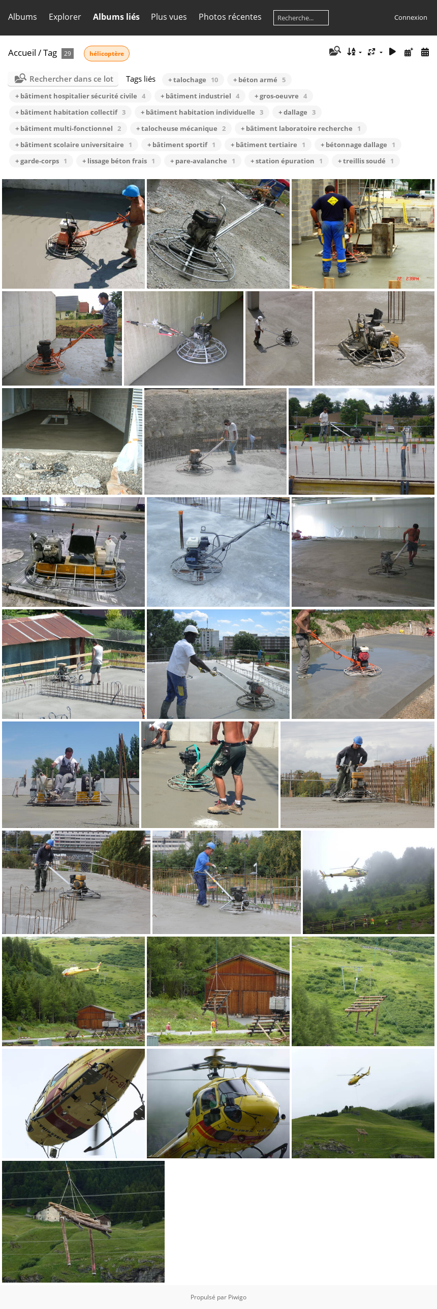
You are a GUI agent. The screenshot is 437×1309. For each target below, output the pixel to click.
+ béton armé (259, 79)
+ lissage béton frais (118, 160)
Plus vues (169, 16)
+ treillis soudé (366, 160)
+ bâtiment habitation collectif (70, 112)
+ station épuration (287, 160)
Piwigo (237, 1297)
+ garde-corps (41, 160)
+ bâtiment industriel (200, 95)
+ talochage (193, 79)
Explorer (65, 16)
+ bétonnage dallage (358, 144)
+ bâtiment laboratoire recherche (301, 128)
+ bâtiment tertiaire (268, 144)
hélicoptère (106, 53)
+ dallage (297, 112)
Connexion (410, 17)
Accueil (22, 52)
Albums (22, 16)
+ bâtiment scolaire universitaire (73, 144)
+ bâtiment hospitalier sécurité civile (80, 95)
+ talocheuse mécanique (181, 128)
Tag (50, 52)
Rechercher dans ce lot (71, 79)
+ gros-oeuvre (281, 95)
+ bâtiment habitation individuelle (202, 112)
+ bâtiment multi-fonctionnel (68, 128)
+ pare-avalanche (202, 160)
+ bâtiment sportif (181, 144)
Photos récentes (230, 16)
